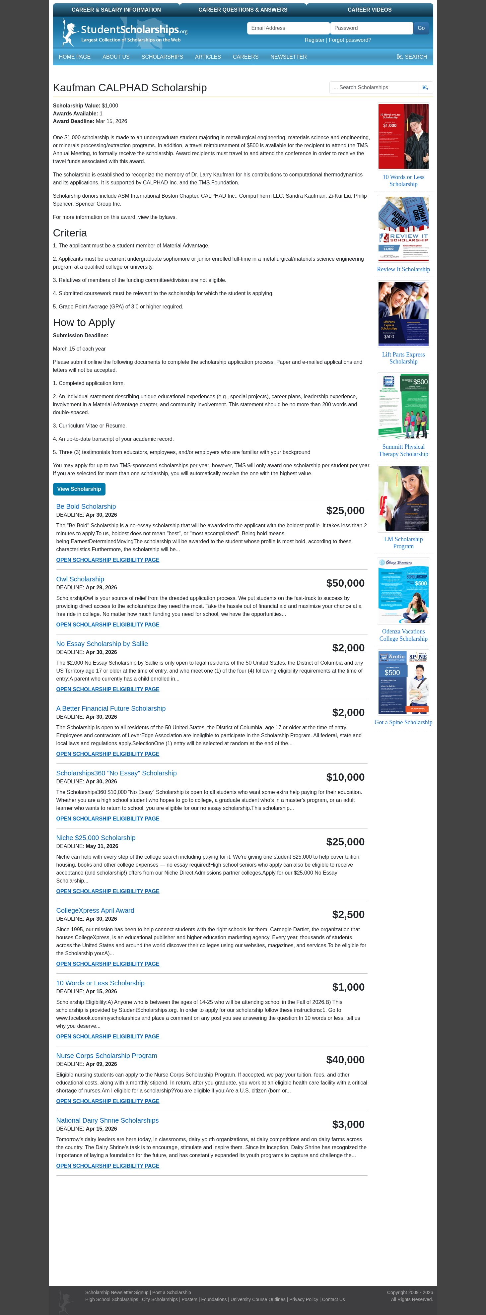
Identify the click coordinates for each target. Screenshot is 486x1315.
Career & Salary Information (116, 10)
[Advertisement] (243, 1230)
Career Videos (369, 10)
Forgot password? (350, 40)
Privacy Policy (303, 1299)
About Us (116, 57)
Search (412, 57)
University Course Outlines (258, 1299)
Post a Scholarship (171, 1292)
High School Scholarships (111, 1299)
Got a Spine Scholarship (403, 722)
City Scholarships (160, 1299)
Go (421, 28)
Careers (245, 57)
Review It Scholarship (403, 269)
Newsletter (288, 57)
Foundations (214, 1299)
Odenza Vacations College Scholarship (404, 635)
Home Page (75, 57)
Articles (208, 57)
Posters (189, 1299)
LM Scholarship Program (403, 543)
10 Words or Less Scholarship (404, 181)
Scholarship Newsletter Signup (117, 1292)
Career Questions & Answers (243, 10)
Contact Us (333, 1299)
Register (315, 40)
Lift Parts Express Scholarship (403, 358)
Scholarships (162, 57)
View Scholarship (79, 489)
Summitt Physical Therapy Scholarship (403, 450)
